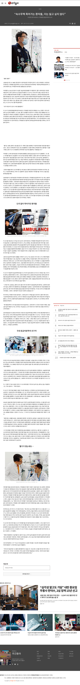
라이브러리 (60, 656)
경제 (49, 651)
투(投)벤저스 (58, 52)
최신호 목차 (61, 653)
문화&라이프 (40, 656)
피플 (49, 658)
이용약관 (29, 675)
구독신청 (71, 653)
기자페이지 (60, 658)
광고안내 (71, 656)
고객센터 (24, 675)
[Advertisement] (23, 134)
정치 (38, 651)
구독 (66, 52)
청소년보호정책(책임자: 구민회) (46, 675)
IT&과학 (49, 656)
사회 (38, 653)
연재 (59, 651)
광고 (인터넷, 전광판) (13, 675)
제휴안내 (20, 675)
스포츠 (38, 658)
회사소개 (6, 675)
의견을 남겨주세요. (9, 567)
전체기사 (39, 660)
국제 (49, 653)
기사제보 (71, 651)
